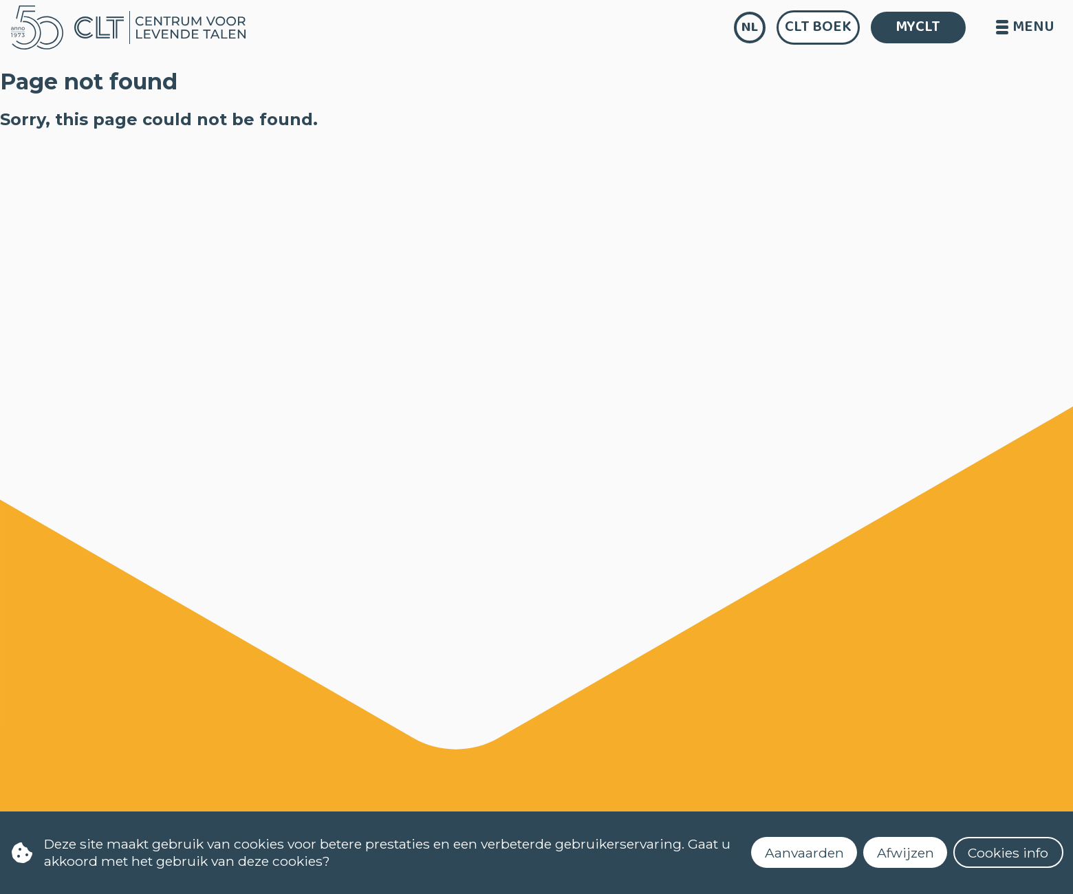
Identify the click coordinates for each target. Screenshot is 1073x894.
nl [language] (749, 27)
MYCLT (918, 26)
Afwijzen (905, 852)
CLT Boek (818, 26)
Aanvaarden (804, 852)
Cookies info (1008, 852)
